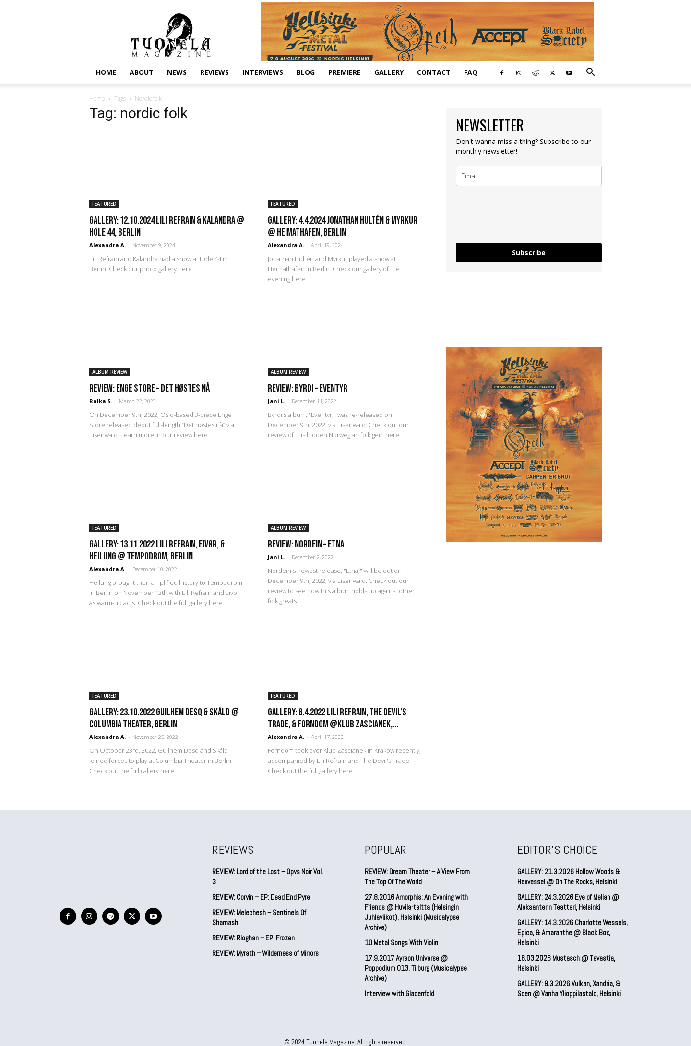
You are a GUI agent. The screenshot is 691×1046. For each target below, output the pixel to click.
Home (106, 72)
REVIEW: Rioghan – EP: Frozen (253, 937)
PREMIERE (344, 72)
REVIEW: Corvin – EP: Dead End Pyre (261, 897)
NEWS (177, 72)
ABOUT (142, 72)
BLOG (306, 72)
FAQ (470, 72)
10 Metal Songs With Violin (401, 942)
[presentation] (529, 214)
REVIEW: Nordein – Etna (306, 544)
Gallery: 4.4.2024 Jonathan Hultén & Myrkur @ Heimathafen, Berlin (342, 226)
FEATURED (104, 204)
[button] (590, 72)
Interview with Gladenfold (399, 993)
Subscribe (529, 252)
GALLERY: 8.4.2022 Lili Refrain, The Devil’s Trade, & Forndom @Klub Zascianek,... (337, 718)
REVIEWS (214, 72)
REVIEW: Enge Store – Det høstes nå (149, 388)
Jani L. (276, 400)
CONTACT (434, 72)
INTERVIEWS (262, 72)
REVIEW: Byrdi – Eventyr (307, 388)
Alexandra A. (107, 245)
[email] (529, 176)
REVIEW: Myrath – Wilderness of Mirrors (265, 953)
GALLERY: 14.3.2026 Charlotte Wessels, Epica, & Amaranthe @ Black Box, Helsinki (572, 932)
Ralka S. (100, 400)
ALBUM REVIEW (109, 371)
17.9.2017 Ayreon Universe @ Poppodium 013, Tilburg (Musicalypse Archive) (416, 968)
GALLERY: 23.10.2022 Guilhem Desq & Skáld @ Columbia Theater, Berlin (164, 718)
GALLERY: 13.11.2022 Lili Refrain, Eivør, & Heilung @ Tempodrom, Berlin (157, 550)
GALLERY (389, 72)
